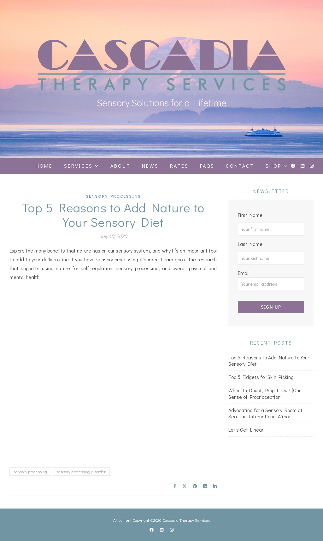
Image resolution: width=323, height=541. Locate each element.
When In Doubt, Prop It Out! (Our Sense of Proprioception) (264, 393)
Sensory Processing (113, 196)
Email (271, 280)
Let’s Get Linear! (246, 429)
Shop (273, 165)
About (120, 165)
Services (78, 165)
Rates (179, 165)
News (150, 165)
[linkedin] (303, 166)
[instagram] (312, 166)
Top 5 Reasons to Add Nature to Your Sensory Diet (268, 360)
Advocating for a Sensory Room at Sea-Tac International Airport (265, 413)
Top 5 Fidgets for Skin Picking (261, 377)
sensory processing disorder (81, 471)
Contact (240, 165)
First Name (250, 215)
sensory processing (30, 471)
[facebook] (293, 166)
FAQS (207, 165)
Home (44, 165)
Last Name (250, 244)
